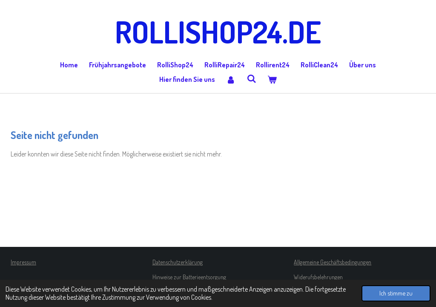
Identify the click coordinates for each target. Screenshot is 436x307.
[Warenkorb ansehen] (272, 79)
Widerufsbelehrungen (318, 277)
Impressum (23, 262)
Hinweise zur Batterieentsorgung (189, 277)
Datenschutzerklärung (177, 262)
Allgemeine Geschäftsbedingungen (332, 262)
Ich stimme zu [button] (396, 293)
